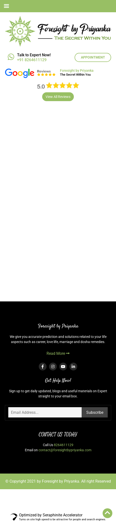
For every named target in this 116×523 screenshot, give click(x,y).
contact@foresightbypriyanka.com (65, 450)
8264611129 (63, 445)
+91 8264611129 (32, 60)
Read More (58, 353)
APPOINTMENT (93, 57)
